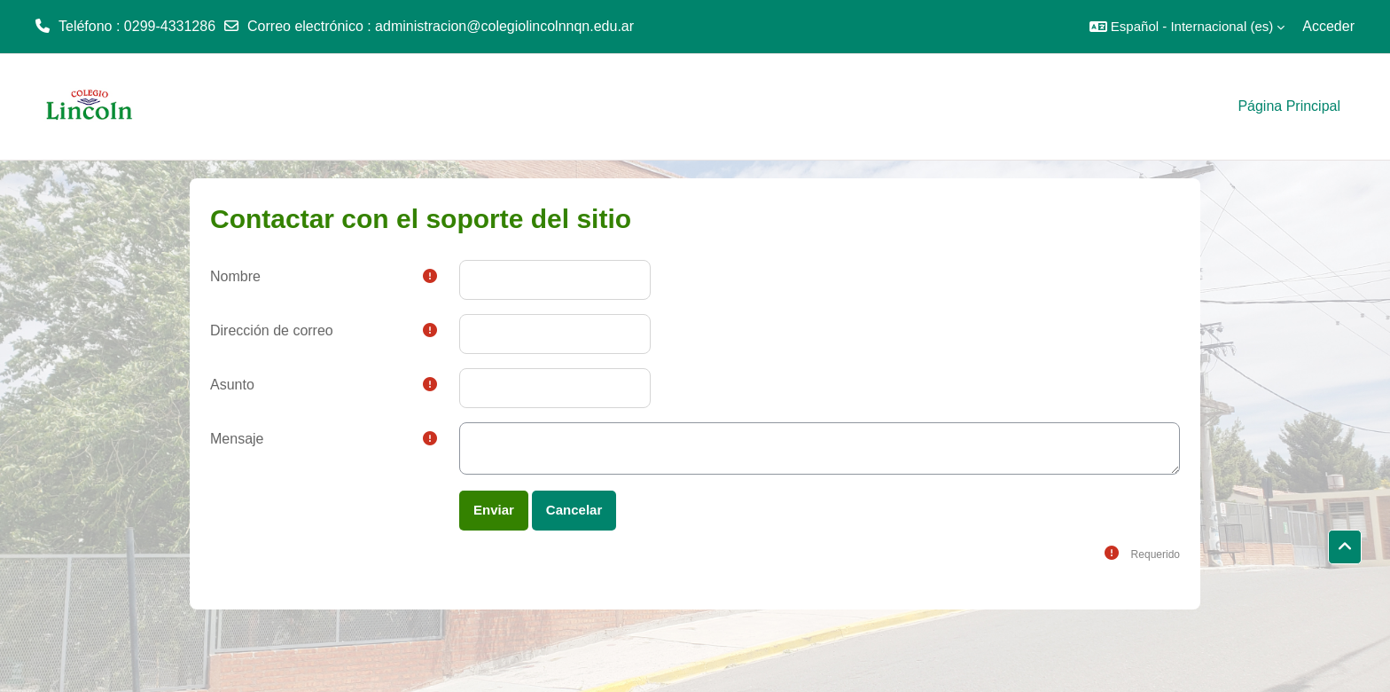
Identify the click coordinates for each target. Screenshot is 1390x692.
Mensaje (236, 438)
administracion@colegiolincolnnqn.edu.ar (504, 26)
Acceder (1328, 26)
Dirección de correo (271, 330)
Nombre (235, 276)
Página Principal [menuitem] (1289, 106)
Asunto (232, 384)
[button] (1187, 26)
